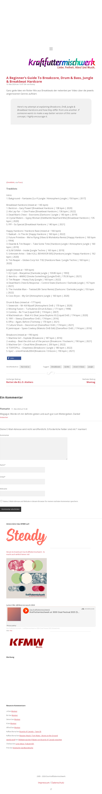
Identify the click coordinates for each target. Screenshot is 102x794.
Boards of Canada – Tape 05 (30, 731)
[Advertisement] (51, 24)
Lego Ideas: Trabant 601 (25, 744)
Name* (3, 465)
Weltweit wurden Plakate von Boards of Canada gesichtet (40, 740)
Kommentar (4, 435)
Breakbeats (55, 367)
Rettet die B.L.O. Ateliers (19, 382)
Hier (11, 631)
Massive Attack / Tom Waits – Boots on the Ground (38, 735)
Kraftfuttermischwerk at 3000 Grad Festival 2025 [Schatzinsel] (41, 628)
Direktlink (11, 182)
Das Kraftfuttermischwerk (13, 628)
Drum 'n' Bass (79, 367)
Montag (91, 382)
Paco (20, 182)
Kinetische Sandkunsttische (23, 748)
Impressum (43, 782)
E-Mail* (2, 477)
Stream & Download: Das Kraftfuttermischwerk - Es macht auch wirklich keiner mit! (25, 553)
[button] (14, 358)
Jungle (90, 367)
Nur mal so (25, 367)
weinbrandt (10, 740)
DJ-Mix (67, 367)
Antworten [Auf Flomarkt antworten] (4, 417)
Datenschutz (57, 782)
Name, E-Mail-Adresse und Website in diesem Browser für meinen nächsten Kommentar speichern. (40, 501)
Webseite (3, 489)
